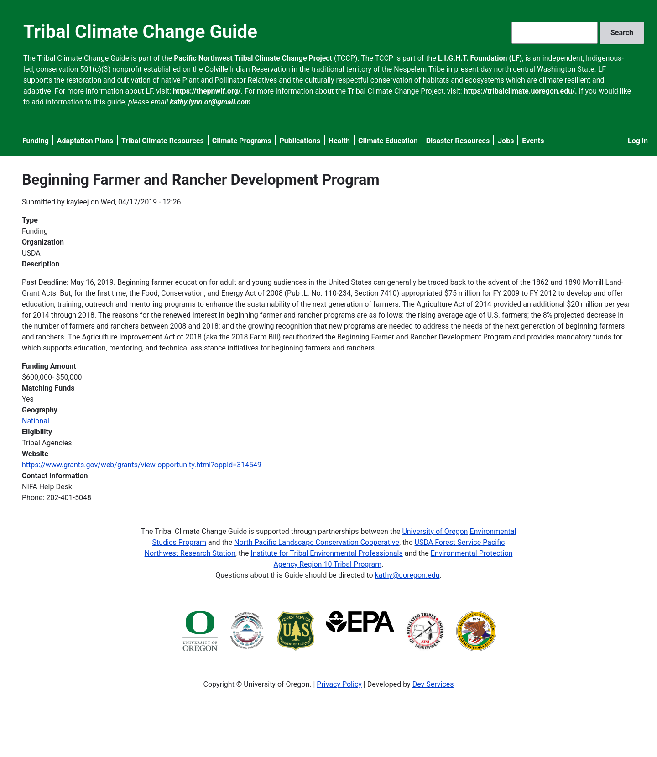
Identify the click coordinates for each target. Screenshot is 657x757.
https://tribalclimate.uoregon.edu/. (520, 91)
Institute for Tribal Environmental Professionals (326, 553)
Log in (638, 140)
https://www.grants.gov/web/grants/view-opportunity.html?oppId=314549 (141, 464)
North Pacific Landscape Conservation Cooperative (316, 542)
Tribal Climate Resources (162, 140)
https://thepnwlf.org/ (207, 91)
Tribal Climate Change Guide (140, 31)
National (35, 421)
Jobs (506, 140)
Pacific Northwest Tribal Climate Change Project (253, 58)
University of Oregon (435, 531)
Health (339, 140)
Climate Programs (241, 140)
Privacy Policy (339, 684)
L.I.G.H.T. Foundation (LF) (480, 58)
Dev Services (433, 684)
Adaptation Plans (85, 140)
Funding (35, 140)
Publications (299, 140)
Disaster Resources (458, 140)
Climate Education (388, 140)
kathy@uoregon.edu (407, 575)
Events (533, 140)
